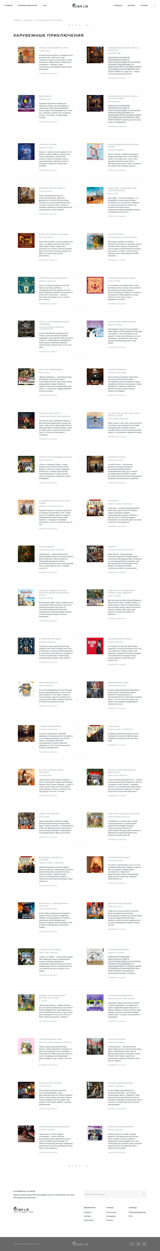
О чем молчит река (50, 639)
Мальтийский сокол (120, 639)
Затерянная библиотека (53, 278)
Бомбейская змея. (118, 683)
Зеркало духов (48, 144)
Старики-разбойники (120, 995)
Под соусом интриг (50, 1083)
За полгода (111, 1212)
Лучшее (144, 5)
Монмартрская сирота (52, 188)
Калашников (46, 547)
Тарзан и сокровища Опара (55, 457)
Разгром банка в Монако (54, 234)
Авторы (131, 5)
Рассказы (113, 726)
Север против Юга (49, 814)
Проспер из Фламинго (121, 1127)
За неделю (111, 1216)
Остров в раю (116, 234)
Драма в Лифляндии (51, 370)
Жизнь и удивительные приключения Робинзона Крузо (54, 592)
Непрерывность (48, 683)
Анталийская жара (119, 857)
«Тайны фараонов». (50, 726)
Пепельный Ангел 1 (50, 413)
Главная (8, 5)
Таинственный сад (50, 1039)
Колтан (112, 547)
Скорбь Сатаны (117, 457)
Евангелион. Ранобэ (120, 903)
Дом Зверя (45, 96)
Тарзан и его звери (50, 949)
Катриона (113, 501)
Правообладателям (27, 5)
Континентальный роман (54, 1127)
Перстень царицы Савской (124, 814)
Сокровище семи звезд (121, 278)
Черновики (89, 1220)
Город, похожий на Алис (53, 48)
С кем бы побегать (118, 949)
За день (109, 1220)
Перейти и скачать (48, 73)
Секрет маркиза (117, 370)
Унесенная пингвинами (122, 322)
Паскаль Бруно (117, 1039)
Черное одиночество (120, 1083)
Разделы (118, 5)
